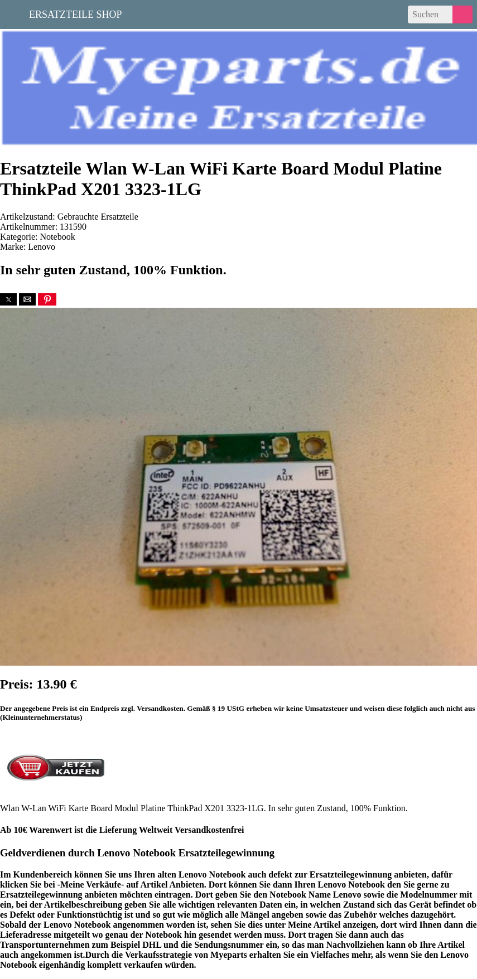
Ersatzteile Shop (75, 13)
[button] (8, 299)
